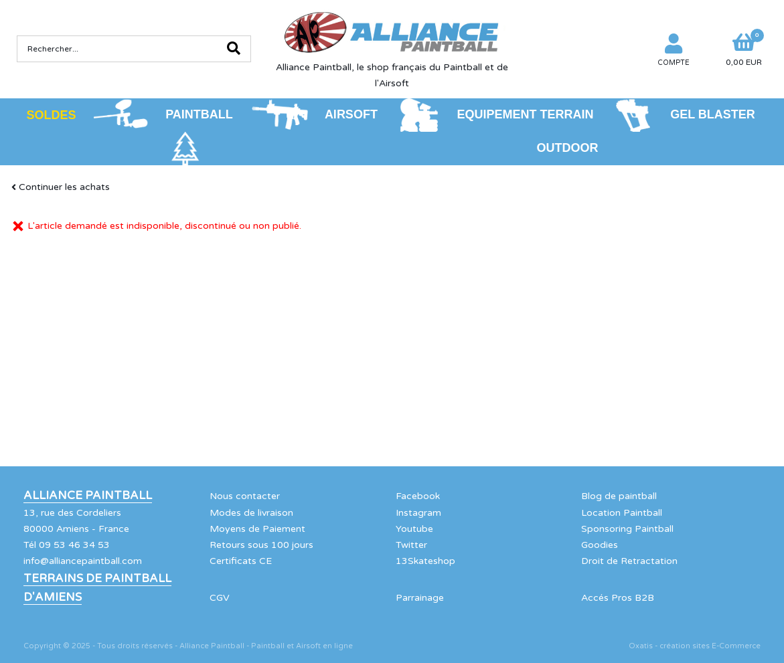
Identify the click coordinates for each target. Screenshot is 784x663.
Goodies (599, 545)
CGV (220, 597)
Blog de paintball (619, 496)
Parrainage (420, 597)
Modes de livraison (251, 512)
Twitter (411, 545)
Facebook (418, 496)
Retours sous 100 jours (261, 545)
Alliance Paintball (87, 495)
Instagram (418, 512)
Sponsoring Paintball (627, 529)
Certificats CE (241, 561)
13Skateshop (425, 561)
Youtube (414, 529)
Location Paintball (621, 512)
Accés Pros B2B (617, 597)
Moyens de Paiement (257, 529)
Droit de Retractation (629, 561)
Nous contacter (245, 496)
